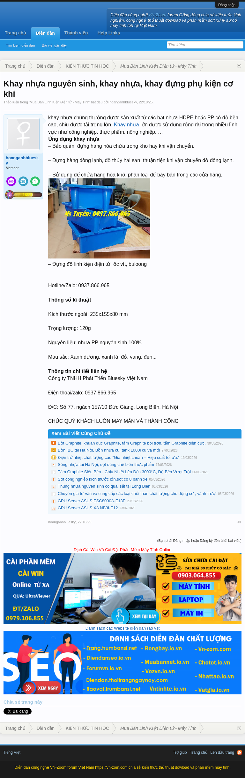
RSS (239, 752)
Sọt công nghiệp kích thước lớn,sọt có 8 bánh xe (102, 479)
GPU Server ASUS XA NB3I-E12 (88, 507)
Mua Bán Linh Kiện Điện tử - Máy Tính (59, 102)
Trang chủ (15, 32)
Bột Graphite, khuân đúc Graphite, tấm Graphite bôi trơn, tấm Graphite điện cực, (132, 443)
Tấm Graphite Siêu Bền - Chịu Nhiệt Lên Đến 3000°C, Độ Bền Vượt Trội (124, 471)
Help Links (109, 32)
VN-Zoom (158, 14)
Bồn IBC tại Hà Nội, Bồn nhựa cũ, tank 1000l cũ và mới (109, 450)
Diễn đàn (45, 33)
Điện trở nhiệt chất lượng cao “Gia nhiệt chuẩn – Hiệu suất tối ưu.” (118, 457)
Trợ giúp (180, 752)
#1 (239, 522)
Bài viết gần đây (54, 45)
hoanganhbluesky (123, 102)
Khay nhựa (126, 124)
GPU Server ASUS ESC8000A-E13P (91, 500)
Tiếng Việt (11, 752)
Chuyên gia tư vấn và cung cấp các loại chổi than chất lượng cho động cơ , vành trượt (137, 493)
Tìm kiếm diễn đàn (20, 45)
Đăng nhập (226, 5)
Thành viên (76, 32)
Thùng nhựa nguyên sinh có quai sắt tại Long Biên (104, 486)
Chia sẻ (12, 702)
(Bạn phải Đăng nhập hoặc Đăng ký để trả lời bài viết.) (199, 540)
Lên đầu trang (222, 752)
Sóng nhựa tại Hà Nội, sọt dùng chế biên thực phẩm (106, 464)
